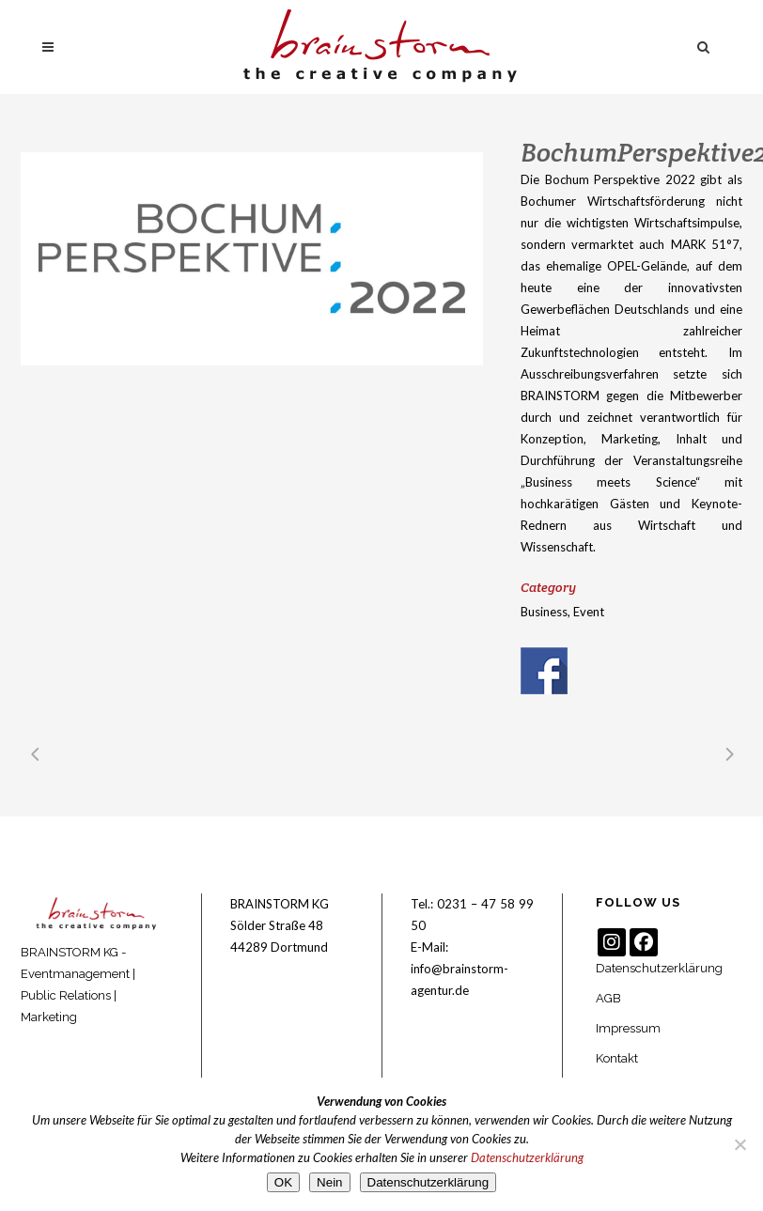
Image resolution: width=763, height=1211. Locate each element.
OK (283, 1182)
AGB (608, 998)
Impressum (628, 1028)
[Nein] (739, 1144)
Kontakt (617, 1058)
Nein (329, 1182)
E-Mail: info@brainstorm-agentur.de (459, 968)
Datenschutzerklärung (659, 968)
